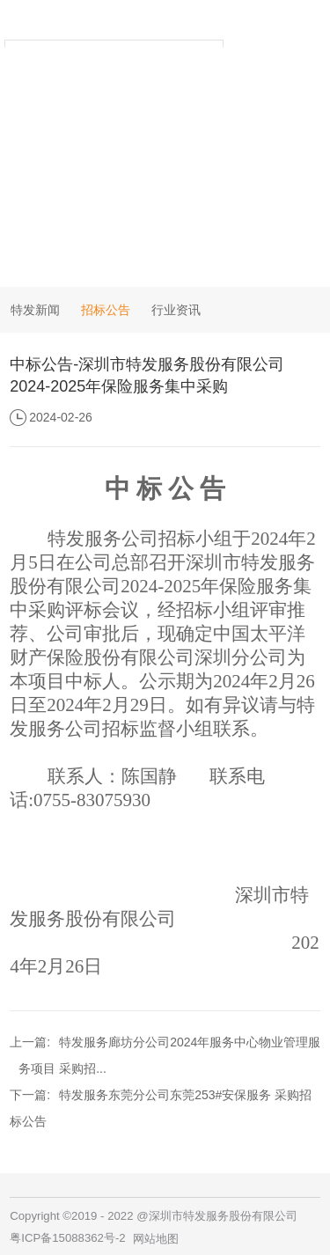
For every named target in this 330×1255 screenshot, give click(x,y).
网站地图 (156, 1238)
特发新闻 (35, 310)
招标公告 (105, 310)
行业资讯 (176, 310)
